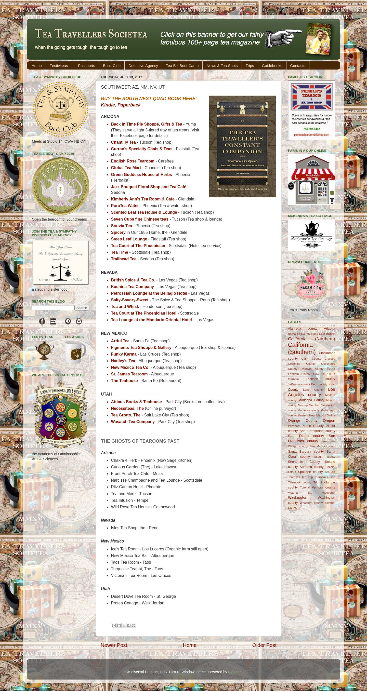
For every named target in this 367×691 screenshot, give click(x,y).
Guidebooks (272, 65)
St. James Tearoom (129, 374)
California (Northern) (311, 338)
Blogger (234, 672)
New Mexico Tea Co (130, 367)
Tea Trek (294, 477)
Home (37, 65)
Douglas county (312, 368)
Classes (330, 358)
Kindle (108, 104)
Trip (315, 482)
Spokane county (310, 472)
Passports (86, 65)
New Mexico (317, 415)
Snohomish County (304, 462)
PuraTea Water (125, 206)
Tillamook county (299, 482)
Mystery (303, 415)
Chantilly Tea (123, 142)
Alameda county (302, 328)
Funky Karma (124, 354)
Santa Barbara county (306, 451)
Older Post (264, 645)
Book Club (112, 65)
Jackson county (320, 379)
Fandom (293, 373)
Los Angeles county (311, 392)
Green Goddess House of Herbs (141, 174)
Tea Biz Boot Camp (182, 65)
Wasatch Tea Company (133, 421)
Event (331, 369)
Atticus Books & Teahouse (136, 402)
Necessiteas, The (127, 408)
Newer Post (114, 645)
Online (331, 415)
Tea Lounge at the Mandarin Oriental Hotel (151, 320)
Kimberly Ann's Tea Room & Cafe (143, 199)
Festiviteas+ (60, 65)
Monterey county (309, 410)
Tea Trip (307, 477)
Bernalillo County (299, 333)
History (306, 373)
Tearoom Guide (324, 477)
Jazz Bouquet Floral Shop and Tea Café (148, 187)
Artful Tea (120, 341)
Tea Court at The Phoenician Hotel (144, 313)
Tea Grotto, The (126, 415)
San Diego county (306, 436)
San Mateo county (322, 446)
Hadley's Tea (123, 361)
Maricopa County (311, 400)
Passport (293, 425)
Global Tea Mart (126, 168)
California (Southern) (302, 348)
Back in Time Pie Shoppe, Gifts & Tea (146, 124)
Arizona (329, 328)
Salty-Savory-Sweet (130, 300)
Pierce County (313, 426)
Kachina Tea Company (132, 286)
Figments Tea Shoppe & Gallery (141, 347)
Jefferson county (299, 384)
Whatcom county (311, 502)
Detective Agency (143, 65)
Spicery (119, 232)
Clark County (311, 358)
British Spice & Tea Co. (133, 280)
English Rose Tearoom (132, 161)
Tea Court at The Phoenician (138, 245)
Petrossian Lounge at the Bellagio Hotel (149, 293)
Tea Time (119, 252)
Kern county (319, 384)
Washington (297, 497)
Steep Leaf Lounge (129, 239)
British (330, 334)
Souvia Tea (121, 226)
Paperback (129, 104)
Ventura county (323, 487)
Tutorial (305, 487)
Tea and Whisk (125, 306)
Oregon (329, 420)
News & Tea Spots (222, 65)
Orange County (302, 420)
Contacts (297, 65)
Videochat (328, 492)
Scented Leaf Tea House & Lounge (144, 212)
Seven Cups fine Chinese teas (139, 219)
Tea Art (330, 471)
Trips (250, 65)
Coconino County (302, 363)
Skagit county (324, 456)
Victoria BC (300, 492)
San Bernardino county (317, 431)
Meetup (303, 405)
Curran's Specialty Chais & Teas (142, 149)
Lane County (313, 389)
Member (314, 405)
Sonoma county (312, 467)
